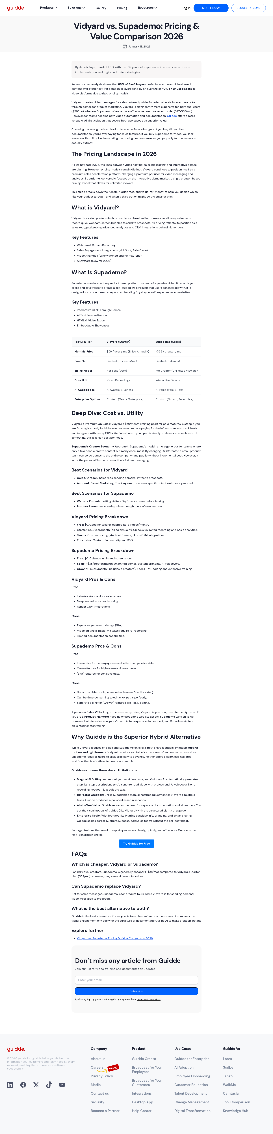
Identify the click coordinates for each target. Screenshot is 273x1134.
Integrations (142, 1093)
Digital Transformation (192, 1111)
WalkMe (229, 1085)
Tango (228, 1076)
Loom (227, 1059)
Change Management (191, 1102)
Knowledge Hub (235, 1111)
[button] (48, 8)
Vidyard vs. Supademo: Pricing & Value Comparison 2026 (115, 938)
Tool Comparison (236, 1102)
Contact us (100, 1093)
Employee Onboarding (192, 1076)
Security (97, 1102)
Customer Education (191, 1085)
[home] (16, 8)
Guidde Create (144, 1059)
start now (211, 8)
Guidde (172, 116)
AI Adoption (184, 1067)
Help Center (141, 1111)
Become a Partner (105, 1111)
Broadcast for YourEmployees (147, 1069)
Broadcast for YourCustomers (147, 1082)
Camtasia (231, 1093)
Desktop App (142, 1102)
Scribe (228, 1067)
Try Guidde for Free (136, 843)
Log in (186, 8)
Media (96, 1085)
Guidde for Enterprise (191, 1059)
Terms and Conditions (149, 999)
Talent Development (190, 1093)
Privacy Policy (102, 1076)
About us (98, 1059)
